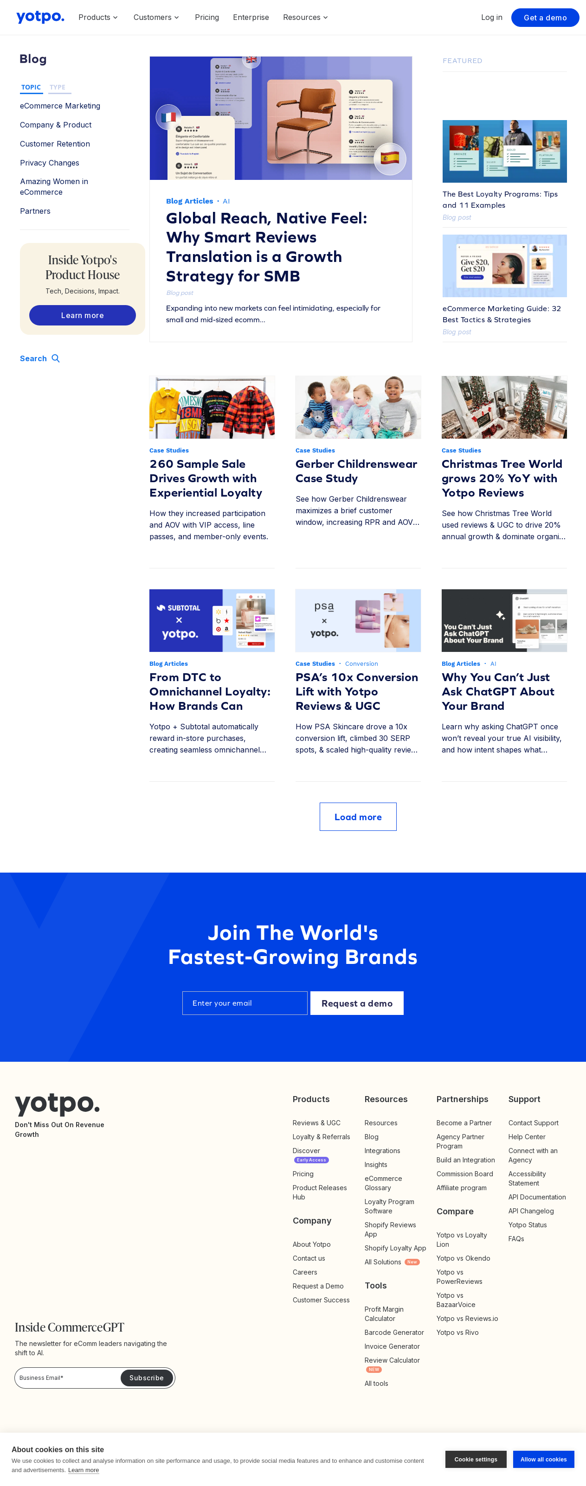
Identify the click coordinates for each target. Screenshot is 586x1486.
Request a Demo (318, 1286)
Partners (35, 211)
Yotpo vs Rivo (458, 1332)
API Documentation (537, 1197)
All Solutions (392, 1262)
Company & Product (55, 124)
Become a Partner (464, 1123)
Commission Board (465, 1174)
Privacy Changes (49, 162)
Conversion (361, 663)
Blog (372, 1137)
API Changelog (531, 1211)
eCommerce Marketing (60, 105)
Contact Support (534, 1123)
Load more (358, 816)
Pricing (207, 17)
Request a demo (357, 1003)
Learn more (83, 1470)
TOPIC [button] (31, 87)
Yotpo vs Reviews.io (467, 1318)
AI (226, 201)
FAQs (516, 1239)
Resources (381, 1123)
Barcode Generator (394, 1332)
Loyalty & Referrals (321, 1137)
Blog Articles (189, 201)
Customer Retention (55, 143)
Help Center (527, 1137)
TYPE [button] (57, 87)
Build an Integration (466, 1160)
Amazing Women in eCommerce (54, 187)
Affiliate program (462, 1188)
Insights (385, 1164)
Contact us (309, 1258)
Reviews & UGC (317, 1123)
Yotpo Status (528, 1225)
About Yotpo (312, 1244)
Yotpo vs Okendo (463, 1258)
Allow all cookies (544, 1459)
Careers (305, 1272)
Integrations (382, 1150)
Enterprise (251, 17)
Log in (491, 17)
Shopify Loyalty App (395, 1248)
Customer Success (321, 1300)
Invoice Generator (392, 1346)
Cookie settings (476, 1459)
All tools (376, 1383)
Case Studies (169, 450)
